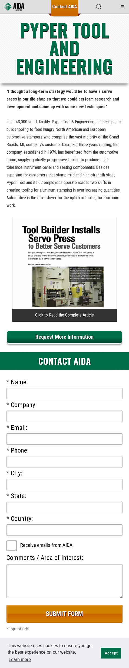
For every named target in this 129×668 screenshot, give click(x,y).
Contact (64, 6)
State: (16, 496)
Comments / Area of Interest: (44, 557)
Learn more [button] (20, 659)
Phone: (17, 450)
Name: (17, 382)
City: (14, 473)
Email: (16, 427)
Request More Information (64, 337)
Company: (21, 405)
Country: (19, 518)
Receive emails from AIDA (46, 545)
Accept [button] (111, 653)
